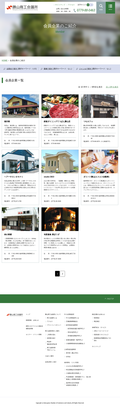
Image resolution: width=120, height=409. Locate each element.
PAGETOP (110, 299)
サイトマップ (60, 5)
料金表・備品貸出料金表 (52, 343)
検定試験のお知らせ (98, 314)
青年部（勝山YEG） (72, 353)
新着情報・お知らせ (32, 320)
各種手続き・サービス (99, 327)
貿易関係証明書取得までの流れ (102, 339)
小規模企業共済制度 (73, 373)
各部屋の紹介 (51, 338)
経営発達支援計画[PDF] (76, 328)
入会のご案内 (49, 356)
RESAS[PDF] (73, 332)
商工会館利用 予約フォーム (51, 349)
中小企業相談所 (69, 314)
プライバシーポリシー (54, 325)
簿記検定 (97, 321)
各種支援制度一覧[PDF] (74, 340)
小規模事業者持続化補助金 (75, 343)
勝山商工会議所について (53, 314)
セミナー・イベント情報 (34, 334)
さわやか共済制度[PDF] (74, 366)
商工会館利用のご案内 (52, 331)
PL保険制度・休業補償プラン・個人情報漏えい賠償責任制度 (78, 378)
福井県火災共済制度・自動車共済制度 (73, 384)
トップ (28, 314)
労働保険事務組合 (71, 321)
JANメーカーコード (101, 331)
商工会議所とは (52, 318)
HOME (5, 60)
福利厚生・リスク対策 (71, 362)
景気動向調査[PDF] (75, 336)
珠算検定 (97, 318)
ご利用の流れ (51, 334)
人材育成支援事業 (70, 349)
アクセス (71, 5)
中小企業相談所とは (72, 318)
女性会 (68, 356)
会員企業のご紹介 (50, 362)
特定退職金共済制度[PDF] (75, 370)
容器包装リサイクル (101, 334)
